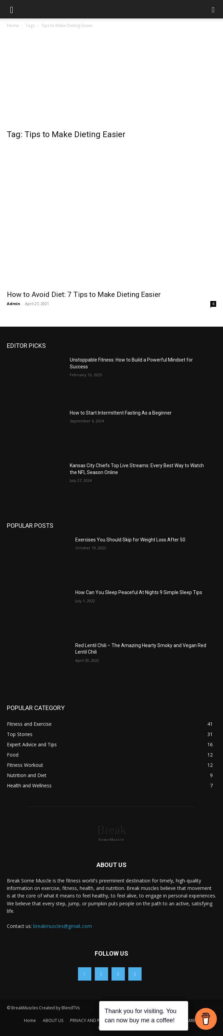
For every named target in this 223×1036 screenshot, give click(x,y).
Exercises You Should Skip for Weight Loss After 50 (130, 539)
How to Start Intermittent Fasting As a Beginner (121, 413)
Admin (13, 303)
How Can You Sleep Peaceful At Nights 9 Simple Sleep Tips (138, 592)
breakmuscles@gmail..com (62, 926)
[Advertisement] (111, 81)
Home (13, 25)
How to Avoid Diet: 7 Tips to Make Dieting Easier (84, 294)
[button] (12, 9)
